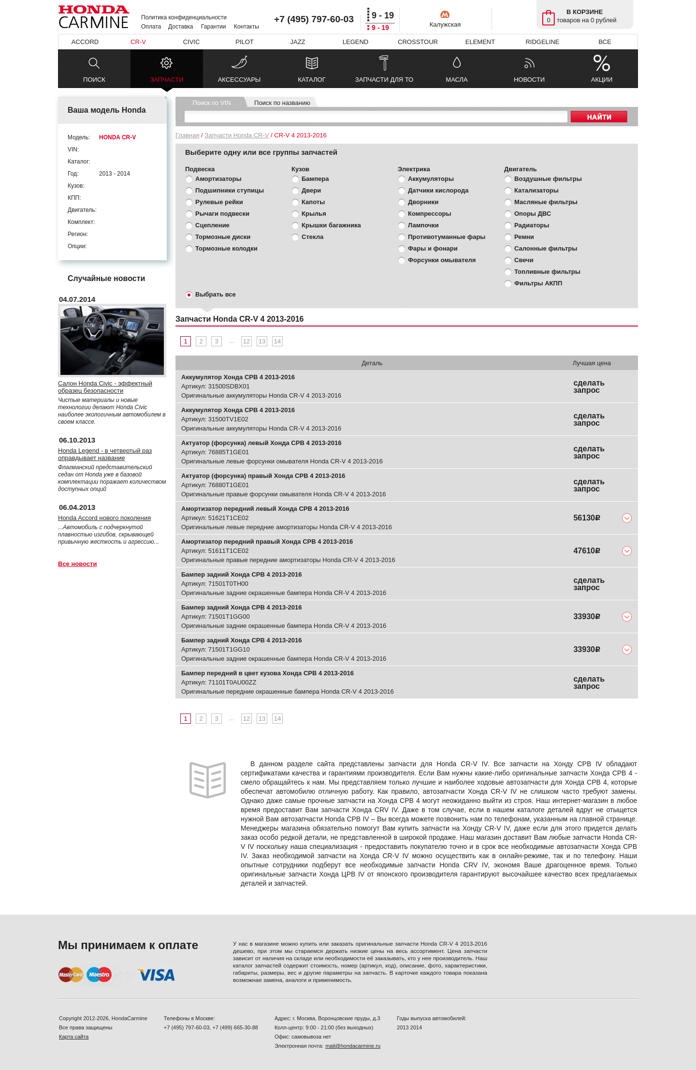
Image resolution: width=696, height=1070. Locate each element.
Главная (187, 135)
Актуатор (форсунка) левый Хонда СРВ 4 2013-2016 (261, 442)
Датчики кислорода (438, 190)
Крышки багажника (331, 225)
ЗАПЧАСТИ (166, 82)
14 (277, 341)
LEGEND (355, 41)
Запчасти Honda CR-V (236, 135)
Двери (311, 190)
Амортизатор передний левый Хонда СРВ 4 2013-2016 (265, 508)
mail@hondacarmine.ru (352, 1046)
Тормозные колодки (226, 248)
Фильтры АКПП (538, 283)
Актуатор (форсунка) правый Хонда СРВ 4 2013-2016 (263, 475)
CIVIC (191, 41)
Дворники (423, 202)
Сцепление (212, 225)
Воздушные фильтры (548, 178)
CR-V (138, 41)
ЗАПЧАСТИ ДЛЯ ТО (384, 79)
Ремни (524, 236)
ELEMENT (480, 41)
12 (246, 341)
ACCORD (85, 41)
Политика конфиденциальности (184, 17)
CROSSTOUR (418, 41)
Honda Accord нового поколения (104, 517)
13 (262, 341)
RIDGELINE (542, 41)
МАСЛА (456, 79)
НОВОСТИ (529, 79)
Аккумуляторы (431, 178)
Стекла (312, 236)
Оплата (151, 26)
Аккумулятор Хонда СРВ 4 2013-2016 (238, 377)
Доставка (180, 26)
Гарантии (213, 26)
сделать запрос (589, 386)
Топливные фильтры (547, 271)
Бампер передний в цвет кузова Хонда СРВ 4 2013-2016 (267, 673)
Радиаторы (531, 225)
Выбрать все (215, 294)
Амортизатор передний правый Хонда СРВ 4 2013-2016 (267, 541)
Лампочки (423, 225)
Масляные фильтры (546, 202)
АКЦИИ (602, 79)
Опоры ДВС (532, 213)
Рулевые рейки (219, 202)
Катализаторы (536, 190)
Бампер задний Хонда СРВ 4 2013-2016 (241, 574)
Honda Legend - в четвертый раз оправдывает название (105, 454)
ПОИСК (94, 79)
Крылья (314, 213)
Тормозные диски (222, 236)
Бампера (315, 178)
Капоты (313, 202)
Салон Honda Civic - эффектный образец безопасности (105, 387)
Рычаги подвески (222, 213)
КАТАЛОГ (311, 79)
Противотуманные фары (446, 236)
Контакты (246, 26)
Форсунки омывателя (442, 260)
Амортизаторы (218, 178)
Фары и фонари (433, 248)
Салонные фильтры (545, 248)
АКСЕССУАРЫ (239, 79)
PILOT (244, 41)
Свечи (524, 260)
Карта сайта (73, 1037)
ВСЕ (604, 41)
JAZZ (297, 41)
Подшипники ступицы (229, 190)
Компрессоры (429, 213)
